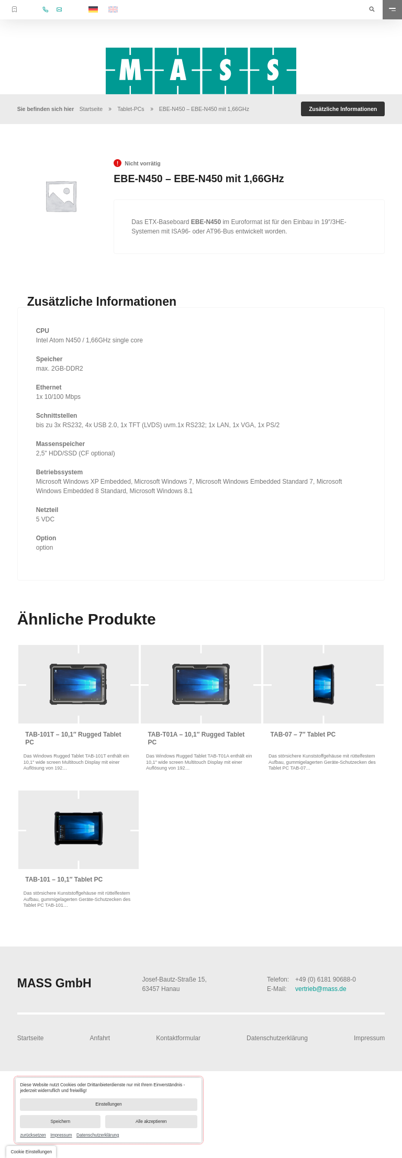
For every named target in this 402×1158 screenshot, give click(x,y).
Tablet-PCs (130, 109)
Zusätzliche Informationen (343, 109)
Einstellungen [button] (108, 1104)
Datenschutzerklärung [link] (97, 1135)
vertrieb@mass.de (321, 989)
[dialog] (109, 1110)
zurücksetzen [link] (33, 1135)
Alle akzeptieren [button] (151, 1121)
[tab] (343, 109)
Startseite (91, 109)
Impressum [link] (61, 1135)
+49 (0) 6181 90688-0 (325, 979)
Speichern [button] (61, 1121)
